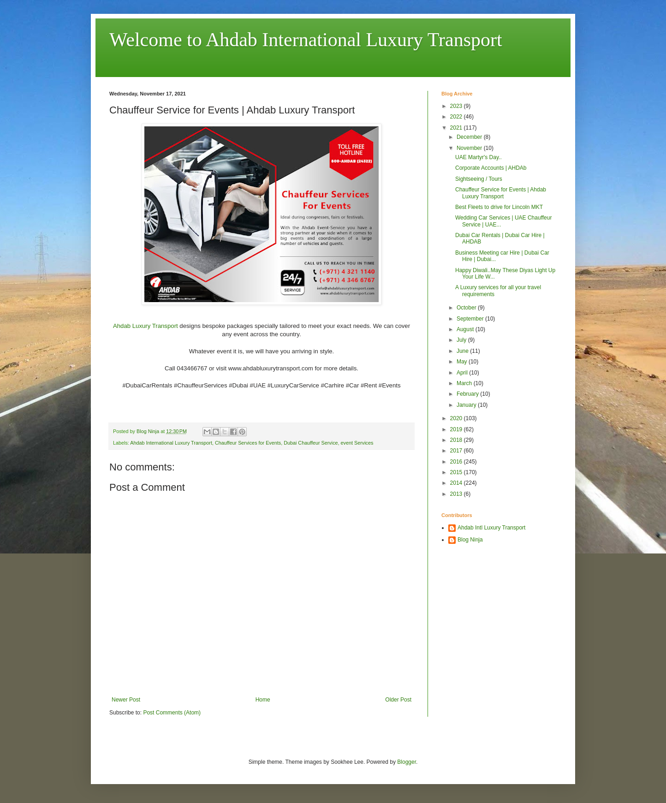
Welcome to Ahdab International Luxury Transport (305, 39)
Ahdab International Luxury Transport (171, 443)
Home (263, 699)
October (467, 307)
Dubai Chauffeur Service (311, 443)
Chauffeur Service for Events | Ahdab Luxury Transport (500, 192)
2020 (457, 418)
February (468, 394)
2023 (457, 106)
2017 (457, 450)
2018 (457, 440)
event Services (357, 443)
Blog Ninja (470, 539)
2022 (457, 116)
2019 (457, 429)
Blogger (406, 762)
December (470, 137)
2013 (457, 494)
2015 (457, 472)
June (463, 351)
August (466, 329)
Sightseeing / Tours (478, 179)
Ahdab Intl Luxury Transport (491, 527)
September (471, 318)
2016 (457, 461)
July (462, 340)
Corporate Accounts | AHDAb (491, 168)
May (463, 361)
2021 (457, 128)
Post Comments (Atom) (172, 712)
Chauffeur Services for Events (248, 443)
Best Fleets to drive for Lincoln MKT (499, 207)
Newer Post (126, 699)
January (467, 405)
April (463, 372)
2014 (457, 483)
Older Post (398, 699)
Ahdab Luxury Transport (146, 325)
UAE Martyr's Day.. (478, 157)
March (465, 383)
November (470, 148)
